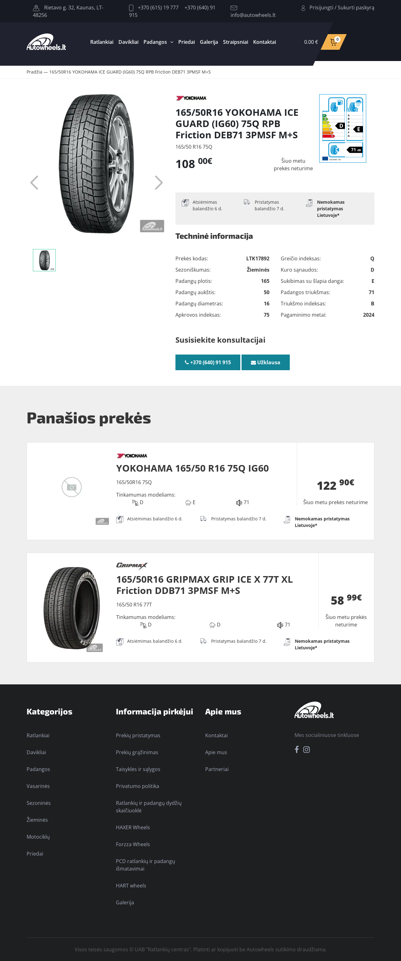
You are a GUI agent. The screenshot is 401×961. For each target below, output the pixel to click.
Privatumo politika (137, 786)
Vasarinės (38, 786)
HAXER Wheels (133, 827)
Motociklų (38, 836)
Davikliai (128, 41)
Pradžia (34, 72)
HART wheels (131, 885)
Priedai (186, 41)
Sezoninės (39, 803)
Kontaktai (264, 41)
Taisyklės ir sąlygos (138, 769)
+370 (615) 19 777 (154, 7)
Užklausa (265, 362)
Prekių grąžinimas (137, 752)
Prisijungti (321, 7)
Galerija (209, 41)
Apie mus (216, 752)
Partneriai (217, 769)
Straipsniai (235, 41)
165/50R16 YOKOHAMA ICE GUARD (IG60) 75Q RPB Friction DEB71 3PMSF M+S (130, 72)
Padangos (155, 41)
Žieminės (37, 819)
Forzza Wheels (133, 844)
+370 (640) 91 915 (208, 362)
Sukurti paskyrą (356, 7)
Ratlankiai (101, 41)
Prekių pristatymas (138, 735)
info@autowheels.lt (253, 12)
